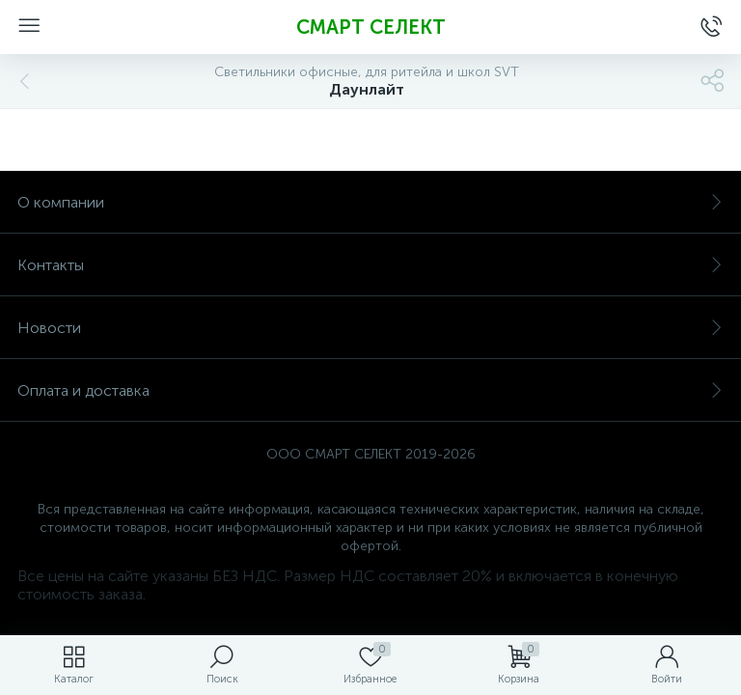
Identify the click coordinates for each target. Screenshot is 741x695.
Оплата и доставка (370, 390)
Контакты (370, 265)
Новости (370, 328)
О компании (370, 202)
